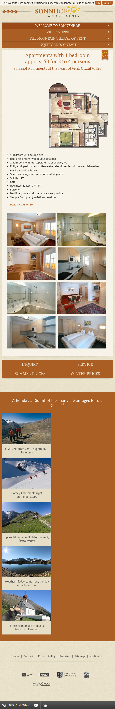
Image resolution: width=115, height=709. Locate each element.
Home (15, 656)
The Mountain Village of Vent (58, 38)
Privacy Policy (46, 656)
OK (98, 2)
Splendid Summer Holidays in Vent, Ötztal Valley (27, 539)
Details (107, 2)
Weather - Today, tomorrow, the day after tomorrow (27, 583)
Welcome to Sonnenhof (57, 25)
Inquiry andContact (57, 44)
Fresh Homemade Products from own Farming (27, 627)
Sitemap (80, 656)
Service (85, 364)
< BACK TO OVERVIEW (20, 204)
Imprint (65, 656)
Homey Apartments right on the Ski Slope (26, 494)
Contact (28, 656)
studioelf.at (97, 656)
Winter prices (85, 373)
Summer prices (30, 373)
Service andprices (57, 32)
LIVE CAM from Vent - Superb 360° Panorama (26, 450)
